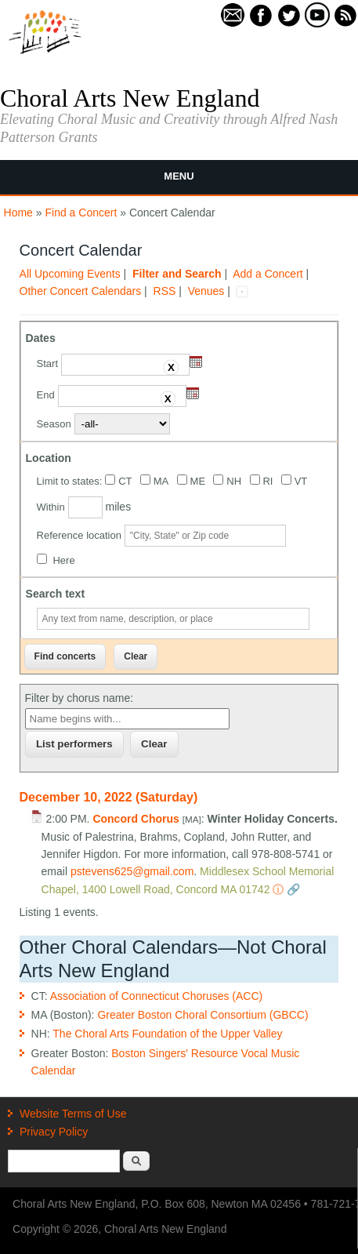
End (46, 395)
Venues (206, 291)
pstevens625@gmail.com (132, 871)
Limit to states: (70, 481)
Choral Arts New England (130, 98)
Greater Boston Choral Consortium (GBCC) (202, 1015)
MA (161, 481)
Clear (154, 744)
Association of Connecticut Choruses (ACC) (156, 996)
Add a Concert (268, 273)
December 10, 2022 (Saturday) (109, 797)
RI (267, 481)
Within (51, 507)
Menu (178, 176)
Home (18, 212)
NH (233, 481)
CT (125, 481)
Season (54, 424)
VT (301, 481)
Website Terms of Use (73, 1113)
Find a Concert (81, 212)
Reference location (79, 535)
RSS (165, 291)
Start (47, 363)
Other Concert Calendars (81, 291)
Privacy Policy (54, 1131)
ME (198, 481)
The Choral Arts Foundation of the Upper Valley (167, 1033)
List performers (74, 744)
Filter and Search (177, 273)
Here (63, 560)
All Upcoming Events (70, 273)
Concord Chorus (135, 818)
